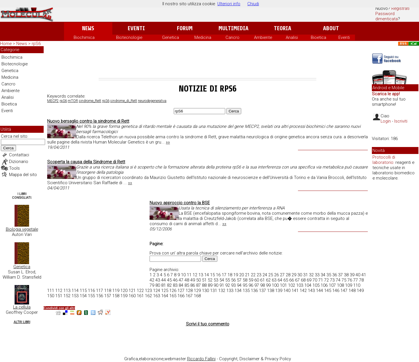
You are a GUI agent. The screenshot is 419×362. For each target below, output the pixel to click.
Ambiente (263, 37)
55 (227, 280)
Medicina (202, 37)
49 (192, 280)
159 (123, 295)
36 (334, 274)
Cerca (8, 148)
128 (189, 290)
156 (99, 295)
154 (83, 295)
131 (213, 290)
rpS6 (63, 101)
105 (316, 285)
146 (335, 290)
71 (320, 280)
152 (66, 295)
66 (291, 280)
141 (295, 290)
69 (309, 280)
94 (239, 285)
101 (283, 285)
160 (132, 295)
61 (262, 280)
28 (288, 274)
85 (186, 285)
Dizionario (18, 161)
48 (186, 280)
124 (156, 290)
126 (172, 290)
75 (344, 280)
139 (278, 290)
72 (326, 280)
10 (183, 274)
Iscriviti (400, 121)
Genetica (170, 37)
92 (227, 285)
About (331, 28)
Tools (14, 168)
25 (270, 274)
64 (280, 280)
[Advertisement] (207, 62)
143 (311, 290)
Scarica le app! (386, 93)
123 (148, 290)
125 (164, 290)
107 (332, 285)
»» (168, 142)
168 (197, 295)
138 (270, 290)
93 (233, 285)
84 (181, 285)
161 (140, 295)
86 (192, 285)
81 (163, 285)
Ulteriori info (228, 3)
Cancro (232, 37)
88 (204, 285)
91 (221, 285)
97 (256, 285)
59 (250, 280)
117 (99, 290)
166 (180, 295)
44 (163, 280)
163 (156, 295)
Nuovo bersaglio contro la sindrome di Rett (88, 121)
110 (356, 285)
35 (328, 274)
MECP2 (53, 101)
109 (348, 285)
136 (254, 290)
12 (195, 274)
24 (264, 274)
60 (256, 280)
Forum (185, 28)
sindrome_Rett (90, 101)
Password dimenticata (386, 16)
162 (148, 295)
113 (66, 290)
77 (355, 280)
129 (197, 290)
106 (324, 285)
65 (285, 280)
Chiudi (253, 3)
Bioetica (318, 37)
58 (245, 280)
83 (175, 285)
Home (6, 43)
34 (323, 274)
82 (169, 285)
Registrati (400, 8)
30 (299, 274)
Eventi (136, 28)
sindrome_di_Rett (123, 101)
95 (245, 285)
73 (332, 280)
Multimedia (233, 28)
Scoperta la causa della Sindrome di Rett (86, 161)
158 (115, 295)
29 (294, 274)
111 (50, 290)
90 (216, 285)
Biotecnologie (129, 37)
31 (305, 274)
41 (363, 274)
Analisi (292, 37)
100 (275, 285)
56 (233, 280)
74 (338, 280)
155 (91, 295)
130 (205, 290)
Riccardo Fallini (201, 358)
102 (291, 285)
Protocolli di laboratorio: (383, 160)
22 (253, 274)
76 (349, 280)
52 (210, 280)
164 (164, 295)
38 (346, 274)
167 (189, 295)
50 (198, 280)
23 (259, 274)
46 (175, 280)
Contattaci (19, 154)
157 (107, 295)
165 (172, 295)
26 (276, 274)
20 (241, 274)
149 (360, 290)
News (88, 28)
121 (132, 290)
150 (50, 295)
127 (180, 290)
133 (229, 290)
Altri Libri (22, 322)
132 (221, 290)
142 (303, 290)
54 (221, 280)
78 (361, 280)
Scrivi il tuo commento (207, 324)
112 (58, 290)
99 (268, 285)
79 (152, 285)
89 (210, 285)
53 (216, 280)
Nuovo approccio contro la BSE (180, 202)
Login (386, 121)
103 (299, 285)
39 (352, 274)
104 (307, 285)
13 (200, 274)
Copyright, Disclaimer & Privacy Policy (255, 358)
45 (169, 280)
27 (282, 274)
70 (315, 280)
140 (286, 290)
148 (352, 290)
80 (157, 285)
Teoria (282, 28)
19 (235, 274)
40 (358, 274)
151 (58, 295)
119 (115, 290)
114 (75, 290)
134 (238, 290)
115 (83, 290)
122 (140, 290)
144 (319, 290)
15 (212, 274)
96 (250, 285)
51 (204, 280)
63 (274, 280)
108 (340, 285)
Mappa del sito (23, 174)
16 (218, 274)
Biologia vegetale (22, 229)
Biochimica (84, 37)
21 (247, 274)
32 (311, 274)
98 (262, 285)
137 (262, 290)
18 (230, 274)
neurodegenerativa (152, 101)
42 (152, 280)
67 (297, 280)
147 (343, 290)
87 (198, 285)
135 (246, 290)
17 (224, 274)
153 (75, 295)
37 (340, 274)
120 (123, 290)
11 (189, 274)
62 (268, 280)
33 (317, 274)
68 (303, 280)
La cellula (22, 307)
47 (181, 280)
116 (91, 290)
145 (327, 290)
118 (107, 290)
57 (239, 280)
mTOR (73, 101)
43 (157, 280)
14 (206, 274)
